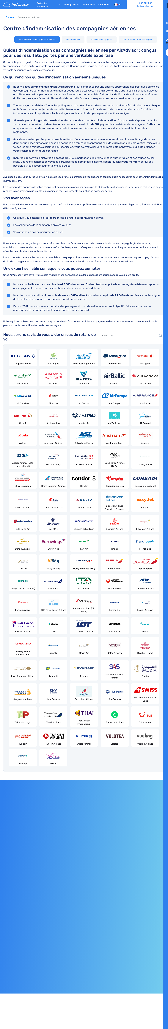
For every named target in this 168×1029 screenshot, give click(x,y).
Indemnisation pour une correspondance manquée (29, 905)
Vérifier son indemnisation (145, 7)
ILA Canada (95, 990)
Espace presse (146, 933)
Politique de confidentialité (17, 959)
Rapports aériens (75, 916)
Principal (9, 17)
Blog (141, 916)
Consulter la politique (18, 821)
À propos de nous (148, 888)
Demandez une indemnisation (55, 821)
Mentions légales (11, 953)
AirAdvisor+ (89, 7)
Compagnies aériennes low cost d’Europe (87, 894)
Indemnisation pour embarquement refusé (24, 911)
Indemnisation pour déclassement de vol (24, 916)
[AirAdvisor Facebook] (152, 976)
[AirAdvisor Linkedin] (163, 976)
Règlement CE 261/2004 (15, 883)
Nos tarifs (144, 899)
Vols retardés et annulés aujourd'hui (84, 911)
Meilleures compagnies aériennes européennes (90, 888)
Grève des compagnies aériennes (83, 883)
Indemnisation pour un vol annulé (20, 894)
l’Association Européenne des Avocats (67, 990)
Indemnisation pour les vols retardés (21, 888)
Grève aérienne (73, 39)
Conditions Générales (14, 964)
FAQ (141, 922)
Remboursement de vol (15, 899)
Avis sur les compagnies (101, 39)
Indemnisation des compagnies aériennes (37, 39)
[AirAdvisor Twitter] (158, 976)
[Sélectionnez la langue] (117, 7)
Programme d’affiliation (151, 927)
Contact (143, 938)
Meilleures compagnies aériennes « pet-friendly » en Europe (97, 905)
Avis (141, 911)
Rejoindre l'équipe (148, 905)
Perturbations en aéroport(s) (17, 922)
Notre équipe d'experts (151, 894)
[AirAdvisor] (16, 7)
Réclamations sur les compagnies (137, 39)
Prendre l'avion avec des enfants (83, 899)
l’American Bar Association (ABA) (122, 990)
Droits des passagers (49, 7)
